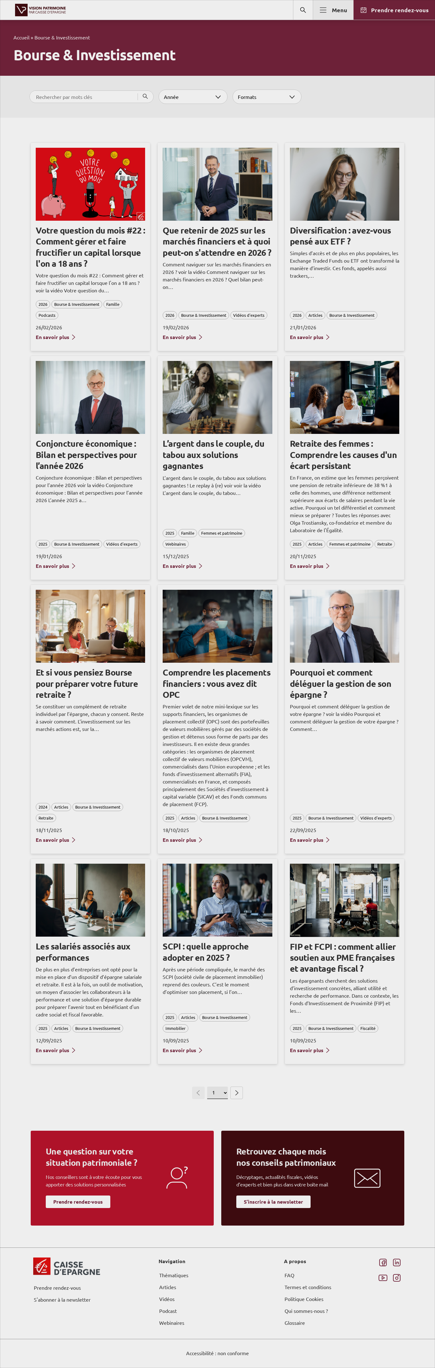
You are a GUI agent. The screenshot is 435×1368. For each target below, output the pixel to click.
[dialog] (217, 684)
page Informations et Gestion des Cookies (229, 706)
